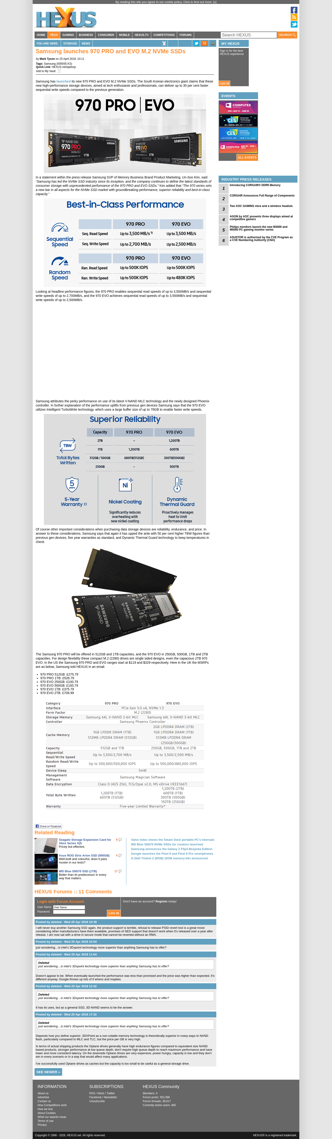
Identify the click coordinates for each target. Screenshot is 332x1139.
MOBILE (124, 35)
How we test (45, 1109)
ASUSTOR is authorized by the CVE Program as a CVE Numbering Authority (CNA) (261, 238)
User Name (44, 907)
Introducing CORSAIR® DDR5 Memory (255, 185)
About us (43, 1093)
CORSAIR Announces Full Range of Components (262, 195)
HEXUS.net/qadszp (64, 67)
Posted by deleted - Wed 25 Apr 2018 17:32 (66, 1014)
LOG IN (224, 83)
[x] (215, 2)
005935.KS (64, 63)
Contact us (44, 1101)
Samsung (50, 63)
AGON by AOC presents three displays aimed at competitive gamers (261, 218)
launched (64, 81)
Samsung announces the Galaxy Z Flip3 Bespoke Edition (171, 849)
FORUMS (185, 35)
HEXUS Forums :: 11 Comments (73, 892)
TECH (54, 35)
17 (116, 871)
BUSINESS (86, 35)
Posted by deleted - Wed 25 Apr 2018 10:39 (66, 922)
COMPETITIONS (164, 35)
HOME (41, 35)
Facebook (95, 1097)
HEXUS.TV (142, 35)
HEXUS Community (161, 1086)
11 (204, 43)
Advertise (43, 1097)
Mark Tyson (47, 58)
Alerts (100, 1093)
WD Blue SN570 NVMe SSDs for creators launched (167, 844)
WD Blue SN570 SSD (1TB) (78, 871)
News (86, 43)
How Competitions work (52, 1105)
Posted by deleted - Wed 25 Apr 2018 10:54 (66, 941)
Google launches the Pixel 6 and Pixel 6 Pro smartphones (172, 853)
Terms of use (46, 1121)
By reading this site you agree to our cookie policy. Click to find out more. (164, 2)
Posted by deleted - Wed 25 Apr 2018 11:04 (66, 954)
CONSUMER (106, 35)
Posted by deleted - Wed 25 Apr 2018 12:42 (66, 986)
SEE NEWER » (48, 1072)
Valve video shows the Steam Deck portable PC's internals (172, 839)
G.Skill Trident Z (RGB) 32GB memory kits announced (169, 858)
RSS (92, 1093)
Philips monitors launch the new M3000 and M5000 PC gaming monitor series (258, 228)
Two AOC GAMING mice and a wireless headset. (261, 206)
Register (162, 901)
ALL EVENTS (247, 157)
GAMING (68, 35)
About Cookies (47, 1113)
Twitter (111, 1093)
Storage (70, 43)
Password (43, 911)
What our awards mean (52, 1117)
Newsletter (110, 1097)
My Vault (50, 71)
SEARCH (287, 35)
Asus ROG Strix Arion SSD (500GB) (84, 855)
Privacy (42, 1124)
